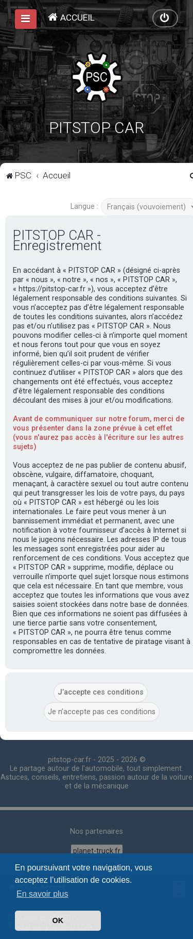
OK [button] (58, 920)
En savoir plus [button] (42, 893)
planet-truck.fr (96, 851)
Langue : (84, 206)
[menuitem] (70, 17)
